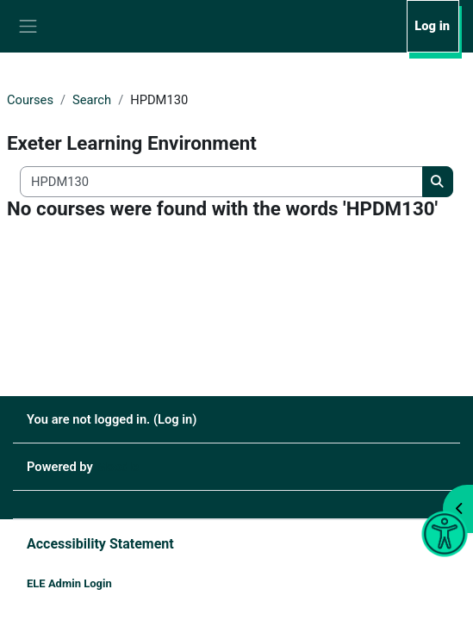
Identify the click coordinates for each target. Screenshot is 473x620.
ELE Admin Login (69, 583)
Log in (432, 26)
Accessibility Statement (100, 544)
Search (91, 100)
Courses (30, 100)
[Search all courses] (221, 181)
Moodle (117, 466)
